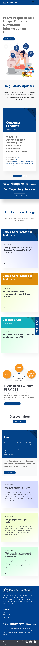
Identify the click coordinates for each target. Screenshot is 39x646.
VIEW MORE (9, 39)
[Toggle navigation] (33, 2)
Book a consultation (12, 404)
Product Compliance (11, 129)
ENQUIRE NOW (19, 195)
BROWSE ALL (19, 421)
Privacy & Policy (8, 615)
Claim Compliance (7, 323)
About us (5, 612)
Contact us (6, 617)
